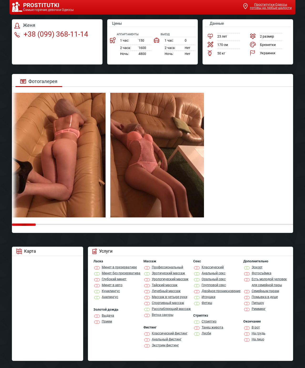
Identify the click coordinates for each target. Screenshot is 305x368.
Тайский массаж (165, 285)
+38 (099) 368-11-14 (51, 34)
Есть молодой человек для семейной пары (269, 282)
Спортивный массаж (168, 303)
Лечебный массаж (166, 291)
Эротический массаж (168, 273)
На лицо (258, 339)
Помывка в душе (265, 297)
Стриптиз (209, 321)
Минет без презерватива (121, 273)
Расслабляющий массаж (171, 309)
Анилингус (110, 297)
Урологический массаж (170, 279)
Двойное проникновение (221, 291)
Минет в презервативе (119, 267)
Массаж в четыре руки (169, 297)
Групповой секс (214, 285)
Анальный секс (213, 273)
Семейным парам (265, 291)
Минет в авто (112, 285)
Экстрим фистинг (165, 345)
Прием (107, 321)
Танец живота (212, 327)
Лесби (206, 333)
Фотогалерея (38, 81)
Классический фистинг (170, 333)
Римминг (259, 309)
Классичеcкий (213, 267)
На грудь (258, 333)
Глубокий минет (114, 279)
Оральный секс (214, 279)
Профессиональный (167, 267)
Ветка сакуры (162, 315)
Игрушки (208, 297)
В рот (256, 327)
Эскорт (257, 267)
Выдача (108, 315)
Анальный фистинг (167, 339)
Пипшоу (258, 303)
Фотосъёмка (261, 273)
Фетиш (207, 303)
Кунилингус (111, 291)
